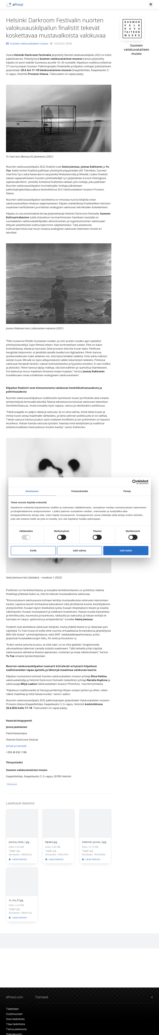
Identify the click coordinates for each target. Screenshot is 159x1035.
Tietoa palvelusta (16, 1029)
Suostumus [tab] (32, 491)
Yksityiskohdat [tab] (79, 491)
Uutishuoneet (14, 1014)
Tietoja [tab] (127, 491)
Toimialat (94, 997)
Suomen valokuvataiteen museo (27, 43)
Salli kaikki (126, 550)
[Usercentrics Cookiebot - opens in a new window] (134, 482)
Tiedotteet (12, 1009)
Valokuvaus (12, 784)
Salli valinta (79, 550)
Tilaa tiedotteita (15, 1024)
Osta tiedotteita (15, 1019)
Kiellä (33, 550)
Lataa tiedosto (18, 859)
